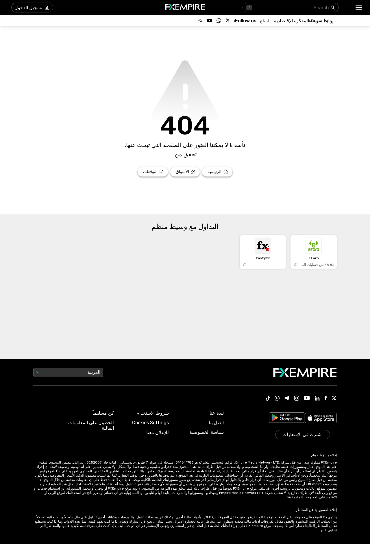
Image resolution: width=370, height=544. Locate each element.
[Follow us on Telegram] (200, 20)
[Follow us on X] (228, 20)
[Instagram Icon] (296, 399)
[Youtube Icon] (307, 398)
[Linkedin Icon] (317, 399)
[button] (359, 7)
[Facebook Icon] (325, 399)
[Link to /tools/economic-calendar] (291, 20)
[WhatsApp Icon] (277, 399)
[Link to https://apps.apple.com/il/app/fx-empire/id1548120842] (321, 418)
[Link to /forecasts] (153, 172)
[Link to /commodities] (265, 20)
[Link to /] (217, 172)
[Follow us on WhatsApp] (218, 20)
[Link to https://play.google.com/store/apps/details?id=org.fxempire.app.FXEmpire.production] (287, 418)
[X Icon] (334, 399)
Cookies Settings (150, 422)
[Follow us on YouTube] (209, 20)
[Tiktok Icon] (268, 399)
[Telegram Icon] (286, 398)
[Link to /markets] (185, 172)
